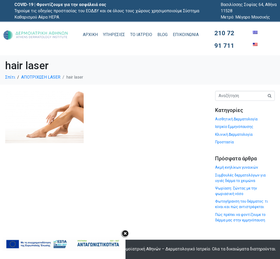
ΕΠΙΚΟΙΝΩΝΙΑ (186, 34)
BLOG (162, 34)
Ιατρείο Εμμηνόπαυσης (234, 127)
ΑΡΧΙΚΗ (90, 34)
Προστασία (224, 142)
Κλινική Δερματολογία (234, 134)
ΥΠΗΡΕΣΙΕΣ (114, 34)
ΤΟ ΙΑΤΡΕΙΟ (141, 34)
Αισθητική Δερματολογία (236, 119)
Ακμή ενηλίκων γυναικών (236, 167)
